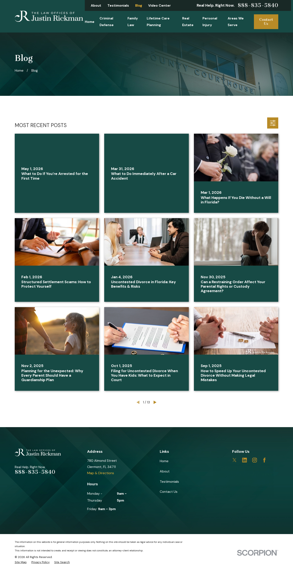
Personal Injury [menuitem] (209, 21)
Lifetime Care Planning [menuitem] (158, 21)
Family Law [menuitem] (132, 21)
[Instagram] (254, 460)
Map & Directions (100, 473)
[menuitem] (21, 562)
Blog (138, 5)
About (96, 5)
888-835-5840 (258, 5)
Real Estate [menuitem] (187, 21)
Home (164, 461)
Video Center (159, 5)
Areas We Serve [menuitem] (236, 21)
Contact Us (266, 21)
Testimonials (118, 5)
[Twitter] (234, 460)
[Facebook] (264, 460)
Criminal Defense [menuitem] (107, 21)
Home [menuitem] (89, 21)
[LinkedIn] (244, 460)
